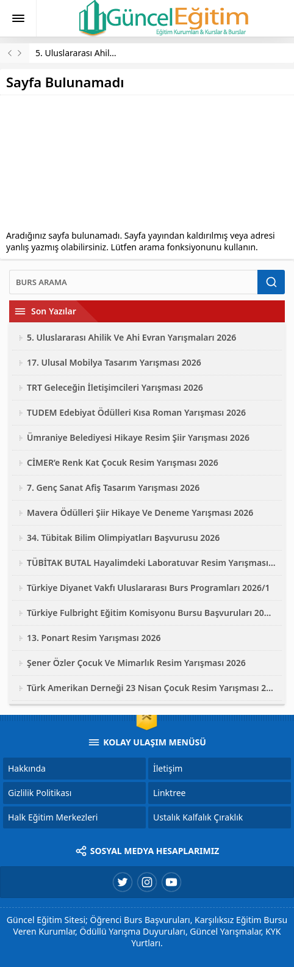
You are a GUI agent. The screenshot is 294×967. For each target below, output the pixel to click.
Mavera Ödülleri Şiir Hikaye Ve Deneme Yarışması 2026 (140, 512)
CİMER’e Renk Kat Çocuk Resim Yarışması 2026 (122, 462)
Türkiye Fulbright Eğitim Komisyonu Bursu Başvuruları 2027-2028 (151, 612)
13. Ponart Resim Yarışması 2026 (93, 637)
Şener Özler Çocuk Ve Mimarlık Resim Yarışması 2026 (136, 662)
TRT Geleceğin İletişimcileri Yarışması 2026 (115, 387)
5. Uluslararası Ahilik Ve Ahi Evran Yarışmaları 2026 (131, 337)
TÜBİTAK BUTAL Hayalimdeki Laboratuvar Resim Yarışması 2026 (151, 562)
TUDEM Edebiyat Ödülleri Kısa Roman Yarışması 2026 (136, 412)
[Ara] (133, 282)
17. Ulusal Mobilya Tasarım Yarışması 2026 (114, 362)
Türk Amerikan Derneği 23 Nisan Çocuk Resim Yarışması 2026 (151, 688)
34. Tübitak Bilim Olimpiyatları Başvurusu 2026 (123, 537)
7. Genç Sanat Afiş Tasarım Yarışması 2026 (113, 487)
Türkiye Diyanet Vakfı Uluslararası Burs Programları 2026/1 (148, 587)
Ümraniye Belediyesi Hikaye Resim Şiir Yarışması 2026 (138, 437)
